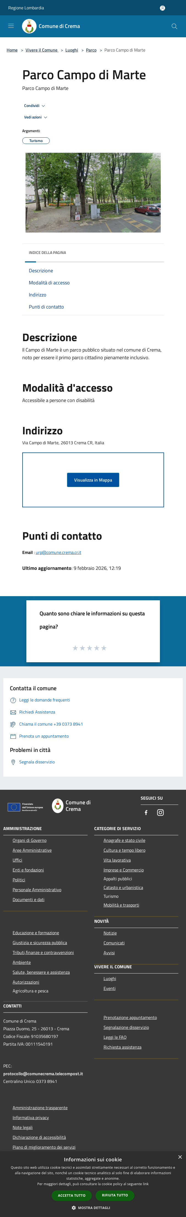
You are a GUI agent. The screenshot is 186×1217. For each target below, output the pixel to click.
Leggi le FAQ (115, 1037)
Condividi (35, 106)
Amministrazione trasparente (40, 1107)
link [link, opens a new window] (146, 1184)
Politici (19, 879)
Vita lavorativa (117, 860)
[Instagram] (160, 813)
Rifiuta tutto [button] (115, 1195)
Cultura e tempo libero (124, 850)
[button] (93, 1207)
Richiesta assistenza (122, 1047)
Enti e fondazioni (28, 870)
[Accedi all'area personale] (162, 8)
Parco (91, 50)
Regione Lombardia (26, 7)
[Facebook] (146, 813)
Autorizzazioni (26, 982)
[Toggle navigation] (11, 25)
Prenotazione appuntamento (130, 1017)
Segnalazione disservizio (126, 1027)
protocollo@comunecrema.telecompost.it (43, 1073)
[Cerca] (174, 26)
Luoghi (71, 50)
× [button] (180, 1157)
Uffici (17, 860)
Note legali (23, 1127)
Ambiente (22, 962)
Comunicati (114, 942)
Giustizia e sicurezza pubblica (40, 942)
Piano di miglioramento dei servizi (44, 1147)
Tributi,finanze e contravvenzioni (43, 952)
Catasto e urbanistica (123, 887)
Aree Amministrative (32, 850)
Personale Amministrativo (37, 889)
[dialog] (93, 1184)
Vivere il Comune (42, 50)
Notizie (110, 933)
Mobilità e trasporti (121, 905)
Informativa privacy (31, 1117)
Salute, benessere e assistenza (41, 972)
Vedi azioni (36, 117)
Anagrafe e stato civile (124, 840)
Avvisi (109, 952)
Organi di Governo (29, 840)
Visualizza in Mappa (93, 480)
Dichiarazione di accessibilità (39, 1137)
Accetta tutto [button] (71, 1195)
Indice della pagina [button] (47, 252)
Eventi (110, 988)
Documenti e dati (29, 899)
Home (12, 50)
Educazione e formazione (36, 932)
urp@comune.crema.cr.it (58, 552)
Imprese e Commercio (124, 870)
